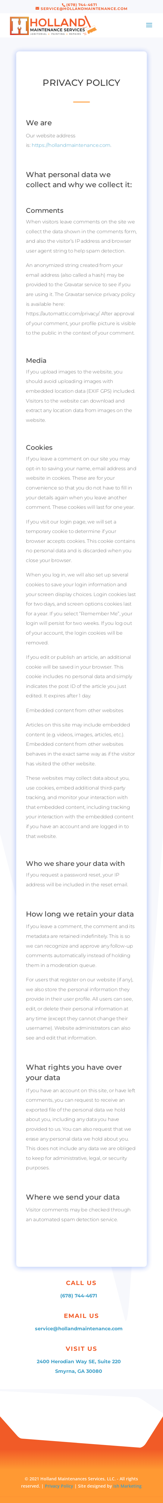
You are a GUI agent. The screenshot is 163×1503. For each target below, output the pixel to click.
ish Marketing (127, 1486)
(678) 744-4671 (78, 1296)
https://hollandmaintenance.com (71, 134)
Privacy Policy (59, 1486)
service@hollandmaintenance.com (79, 1329)
